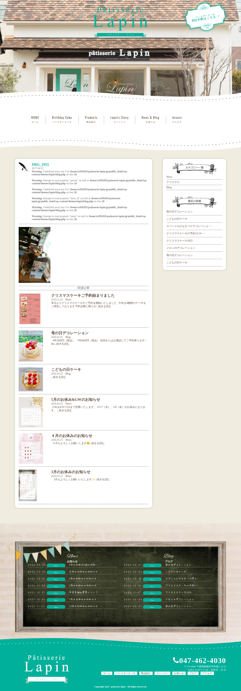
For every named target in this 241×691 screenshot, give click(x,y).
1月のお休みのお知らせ (83, 599)
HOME (35, 119)
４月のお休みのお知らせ (83, 571)
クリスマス (173, 182)
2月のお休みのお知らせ (83, 585)
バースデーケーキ (125, 673)
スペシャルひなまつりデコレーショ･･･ (189, 226)
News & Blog (150, 119)
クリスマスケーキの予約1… (181, 585)
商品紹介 (146, 673)
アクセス (207, 673)
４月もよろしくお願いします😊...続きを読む (78, 443)
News (68, 299)
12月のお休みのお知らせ (83, 606)
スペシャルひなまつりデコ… (182, 578)
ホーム (106, 673)
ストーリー (162, 673)
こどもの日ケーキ (176, 218)
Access (177, 119)
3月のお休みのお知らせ (83, 578)
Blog (68, 337)
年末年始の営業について (83, 592)
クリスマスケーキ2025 (179, 240)
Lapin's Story (119, 119)
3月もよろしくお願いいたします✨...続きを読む (80, 479)
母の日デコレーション (179, 211)
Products (91, 119)
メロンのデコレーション (180, 248)
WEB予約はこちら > (205, 16)
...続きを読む (58, 377)
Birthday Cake (62, 119)
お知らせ (179, 673)
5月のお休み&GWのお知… (83, 564)
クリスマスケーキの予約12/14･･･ (185, 233)
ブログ (193, 673)
